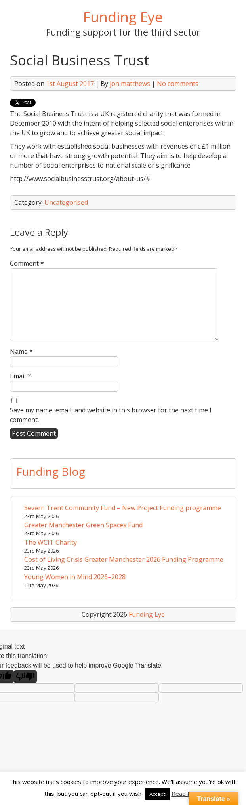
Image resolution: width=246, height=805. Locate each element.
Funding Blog (50, 471)
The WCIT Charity (50, 542)
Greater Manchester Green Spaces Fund (83, 525)
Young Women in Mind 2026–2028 (75, 576)
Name (21, 351)
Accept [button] (157, 793)
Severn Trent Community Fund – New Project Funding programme (122, 508)
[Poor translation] (25, 676)
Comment (27, 263)
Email (20, 376)
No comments (177, 83)
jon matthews (130, 83)
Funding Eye (123, 16)
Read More (187, 793)
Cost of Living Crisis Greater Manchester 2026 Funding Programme (123, 559)
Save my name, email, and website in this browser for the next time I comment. (111, 415)
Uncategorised (66, 202)
